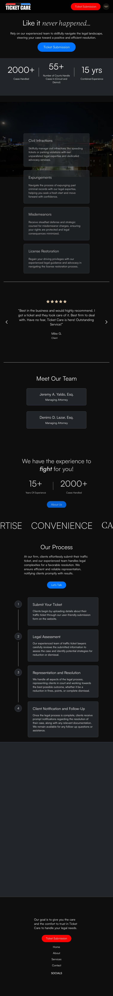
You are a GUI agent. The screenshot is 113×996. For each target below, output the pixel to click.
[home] (17, 6)
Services (56, 959)
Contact (56, 965)
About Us (56, 506)
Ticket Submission (85, 6)
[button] (106, 6)
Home (56, 947)
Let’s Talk (56, 586)
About (56, 953)
